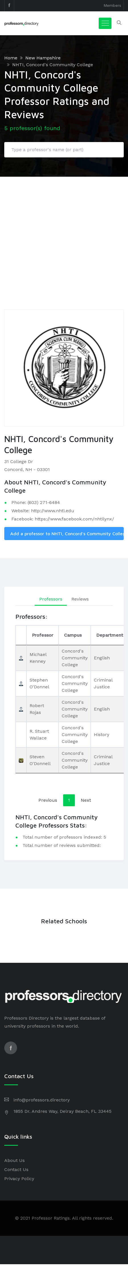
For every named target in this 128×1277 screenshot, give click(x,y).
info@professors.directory (41, 1100)
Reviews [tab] (80, 599)
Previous (47, 800)
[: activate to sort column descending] (21, 635)
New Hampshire (43, 58)
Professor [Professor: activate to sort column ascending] (42, 635)
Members (112, 5)
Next (86, 800)
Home (10, 58)
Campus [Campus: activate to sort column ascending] (73, 635)
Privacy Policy (19, 1178)
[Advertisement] (53, 233)
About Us (14, 1160)
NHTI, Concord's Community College (52, 64)
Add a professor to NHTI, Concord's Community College (67, 533)
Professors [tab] (50, 599)
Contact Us (16, 1169)
